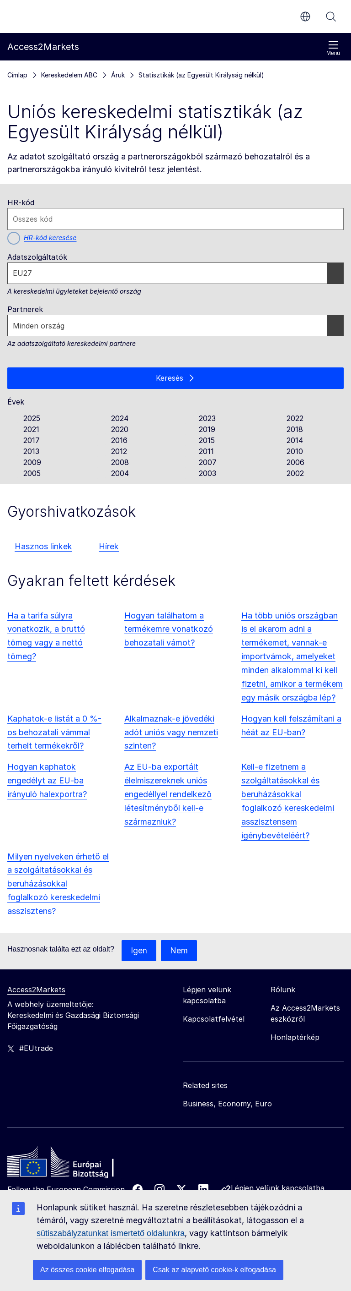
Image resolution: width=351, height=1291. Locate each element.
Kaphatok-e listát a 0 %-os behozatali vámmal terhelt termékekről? (54, 732)
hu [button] (305, 16)
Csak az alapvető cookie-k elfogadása (214, 1270)
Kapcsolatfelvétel (214, 1019)
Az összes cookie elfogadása (87, 1270)
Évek (15, 402)
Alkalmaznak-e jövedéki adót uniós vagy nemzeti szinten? (171, 732)
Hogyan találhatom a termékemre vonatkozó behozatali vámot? (168, 629)
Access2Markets (36, 990)
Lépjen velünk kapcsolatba (277, 1188)
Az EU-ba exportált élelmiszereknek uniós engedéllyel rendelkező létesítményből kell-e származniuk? (168, 795)
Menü (333, 48)
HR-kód (20, 202)
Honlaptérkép (295, 1038)
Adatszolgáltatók (37, 257)
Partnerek (25, 309)
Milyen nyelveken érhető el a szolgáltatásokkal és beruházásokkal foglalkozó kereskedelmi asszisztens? (58, 884)
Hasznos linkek (43, 547)
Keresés (330, 16)
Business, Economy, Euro (227, 1104)
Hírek (109, 547)
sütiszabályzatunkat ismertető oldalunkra (111, 1233)
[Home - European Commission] (73, 1165)
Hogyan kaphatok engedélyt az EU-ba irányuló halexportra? (47, 781)
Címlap (17, 75)
